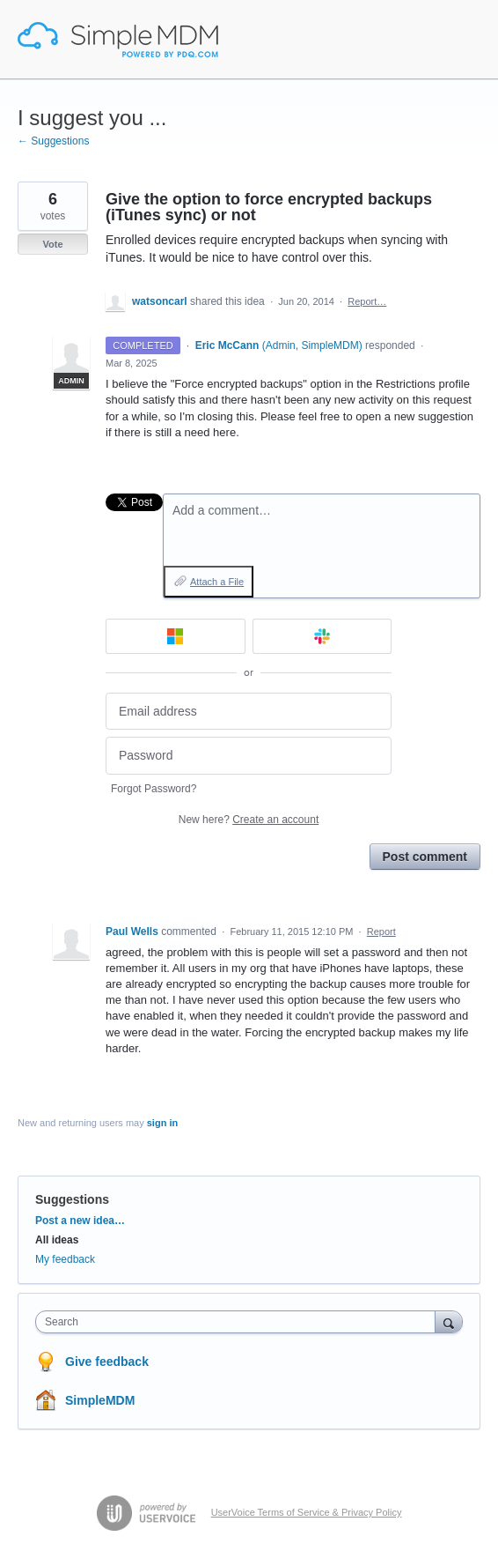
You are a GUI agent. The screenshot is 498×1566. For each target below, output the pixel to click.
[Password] (249, 756)
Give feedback (107, 1361)
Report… (367, 301)
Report (381, 931)
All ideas (56, 1240)
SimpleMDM (100, 1400)
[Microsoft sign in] (175, 636)
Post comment (425, 857)
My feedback (65, 1259)
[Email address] (249, 712)
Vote (52, 244)
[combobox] (239, 1322)
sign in (162, 1122)
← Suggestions (53, 141)
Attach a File (217, 581)
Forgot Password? (153, 789)
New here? (249, 819)
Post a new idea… (80, 1220)
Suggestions (72, 1199)
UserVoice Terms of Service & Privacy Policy (306, 1512)
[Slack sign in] (322, 636)
